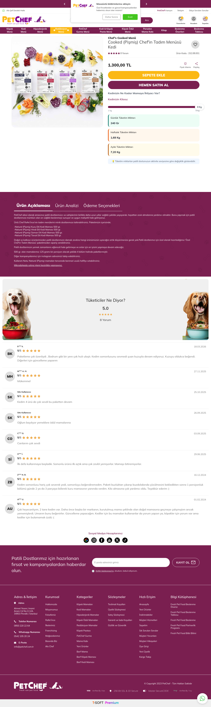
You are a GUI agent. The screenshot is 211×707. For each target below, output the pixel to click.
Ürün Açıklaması (33, 205)
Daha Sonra (111, 16)
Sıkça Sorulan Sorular (199, 10)
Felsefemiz (50, 614)
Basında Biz (51, 641)
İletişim (181, 10)
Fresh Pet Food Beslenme (183, 620)
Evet (130, 16)
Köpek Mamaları (85, 604)
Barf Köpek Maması (86, 657)
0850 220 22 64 (22, 625)
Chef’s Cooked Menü (122, 38)
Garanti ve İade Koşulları (120, 620)
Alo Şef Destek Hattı (13, 10)
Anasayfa (144, 604)
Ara (147, 20)
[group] (57, 81)
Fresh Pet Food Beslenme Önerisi (183, 605)
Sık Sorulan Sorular (148, 630)
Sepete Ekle (153, 75)
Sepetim (143, 625)
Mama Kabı (82, 641)
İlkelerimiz (50, 625)
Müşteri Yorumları (147, 636)
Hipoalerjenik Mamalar (88, 614)
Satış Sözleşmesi (116, 614)
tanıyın (164, 10)
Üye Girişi (144, 646)
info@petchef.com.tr (24, 646)
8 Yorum (118, 53)
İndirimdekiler (146, 614)
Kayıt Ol (185, 562)
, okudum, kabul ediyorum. (114, 571)
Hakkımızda (51, 604)
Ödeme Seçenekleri (101, 205)
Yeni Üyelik (144, 651)
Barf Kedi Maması (85, 662)
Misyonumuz (51, 609)
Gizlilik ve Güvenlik (117, 625)
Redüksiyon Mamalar (87, 625)
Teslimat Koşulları (116, 604)
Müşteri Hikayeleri (148, 641)
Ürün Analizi (66, 205)
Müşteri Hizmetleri (148, 620)
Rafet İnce (50, 620)
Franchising (51, 630)
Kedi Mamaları (84, 609)
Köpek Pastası (84, 630)
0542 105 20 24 (22, 636)
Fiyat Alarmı (185, 65)
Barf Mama (82, 651)
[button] (64, 4)
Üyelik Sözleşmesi (117, 609)
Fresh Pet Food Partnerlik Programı (183, 626)
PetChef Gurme (84, 636)
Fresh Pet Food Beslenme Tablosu (183, 613)
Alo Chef (49, 646)
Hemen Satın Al (154, 85)
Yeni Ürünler (83, 646)
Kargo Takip (145, 657)
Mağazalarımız (52, 636)
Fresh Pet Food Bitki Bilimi (183, 633)
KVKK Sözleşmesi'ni (105, 571)
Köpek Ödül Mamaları (87, 620)
